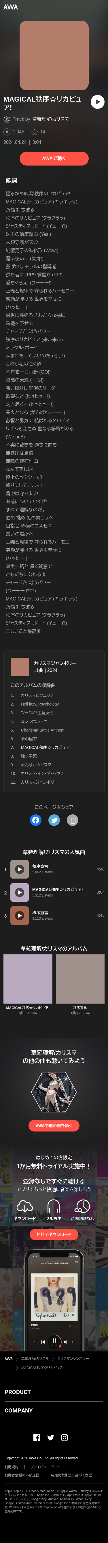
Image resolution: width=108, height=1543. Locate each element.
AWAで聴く (54, 158)
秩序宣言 (80, 1008)
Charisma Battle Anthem (43, 730)
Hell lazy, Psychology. (40, 704)
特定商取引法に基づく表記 (71, 1475)
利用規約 (11, 1467)
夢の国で (29, 738)
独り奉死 (29, 756)
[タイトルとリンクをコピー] (72, 820)
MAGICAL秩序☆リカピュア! (28, 1008)
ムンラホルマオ (34, 721)
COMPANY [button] (19, 1410)
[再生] (98, 102)
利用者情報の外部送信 (22, 1475)
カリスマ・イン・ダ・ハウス (42, 773)
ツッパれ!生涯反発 (37, 712)
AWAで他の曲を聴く (53, 1125)
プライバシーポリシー (46, 1467)
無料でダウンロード (54, 1234)
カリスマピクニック (37, 695)
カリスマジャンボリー (55, 663)
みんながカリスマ (36, 765)
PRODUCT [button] (18, 1391)
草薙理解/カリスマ (51, 119)
